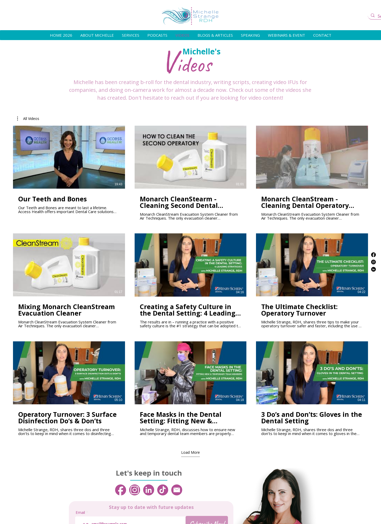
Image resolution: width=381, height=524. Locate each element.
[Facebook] (373, 254)
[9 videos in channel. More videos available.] (190, 281)
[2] (134, 490)
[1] (120, 490)
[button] (28, 119)
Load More (190, 452)
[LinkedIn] (373, 269)
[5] (176, 490)
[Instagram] (373, 262)
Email (80, 512)
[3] (148, 490)
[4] (162, 490)
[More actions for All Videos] (28, 119)
